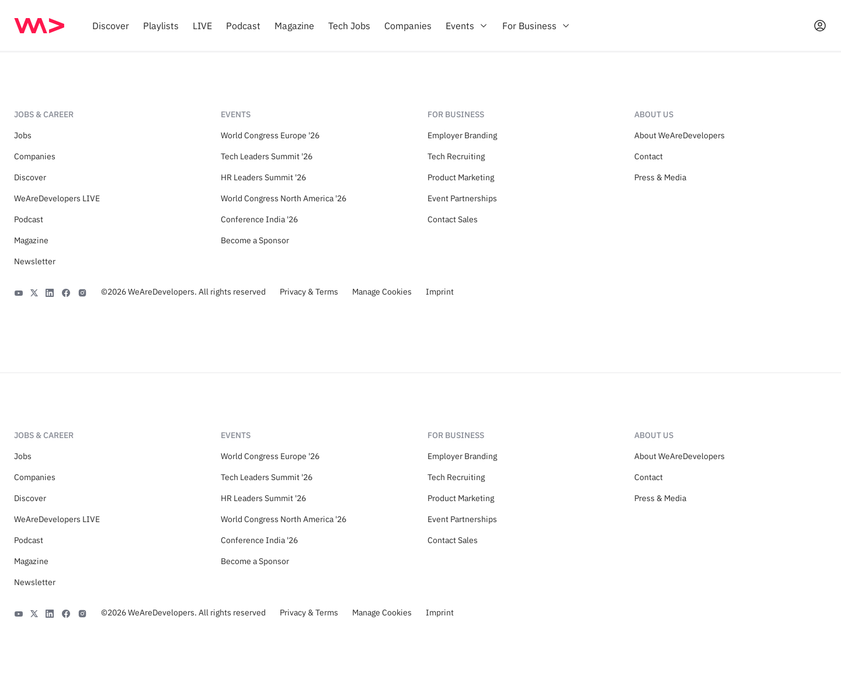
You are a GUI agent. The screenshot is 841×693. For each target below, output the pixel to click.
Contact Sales (453, 219)
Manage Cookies (382, 291)
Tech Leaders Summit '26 (266, 156)
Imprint (440, 291)
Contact (648, 156)
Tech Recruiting (456, 156)
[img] (39, 26)
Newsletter (34, 261)
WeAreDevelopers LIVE (57, 198)
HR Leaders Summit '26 (263, 177)
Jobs (23, 135)
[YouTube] (18, 292)
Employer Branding (462, 135)
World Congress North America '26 (283, 198)
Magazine (31, 240)
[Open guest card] (820, 26)
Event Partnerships (462, 198)
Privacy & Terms (309, 291)
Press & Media (660, 177)
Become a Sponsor (255, 240)
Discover (30, 177)
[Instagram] (82, 292)
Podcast (28, 219)
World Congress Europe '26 (270, 135)
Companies (34, 156)
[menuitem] (110, 26)
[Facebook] (66, 292)
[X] (34, 292)
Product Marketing (461, 177)
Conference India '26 (259, 219)
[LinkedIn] (49, 292)
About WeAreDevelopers (679, 135)
